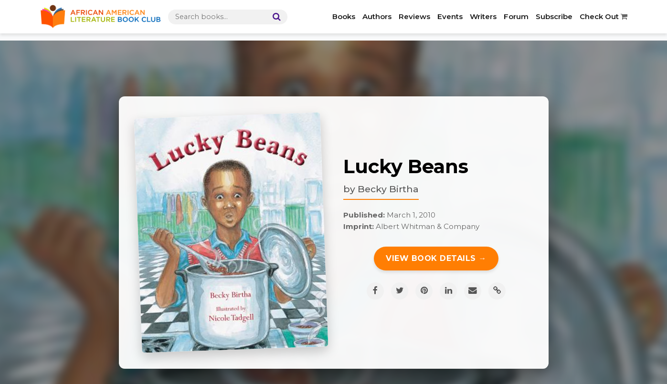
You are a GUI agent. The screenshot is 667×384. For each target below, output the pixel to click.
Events (450, 16)
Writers (483, 16)
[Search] (274, 17)
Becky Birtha (388, 189)
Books (343, 16)
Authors (377, 16)
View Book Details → (436, 258)
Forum (516, 16)
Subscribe (554, 16)
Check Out (603, 16)
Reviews (414, 16)
